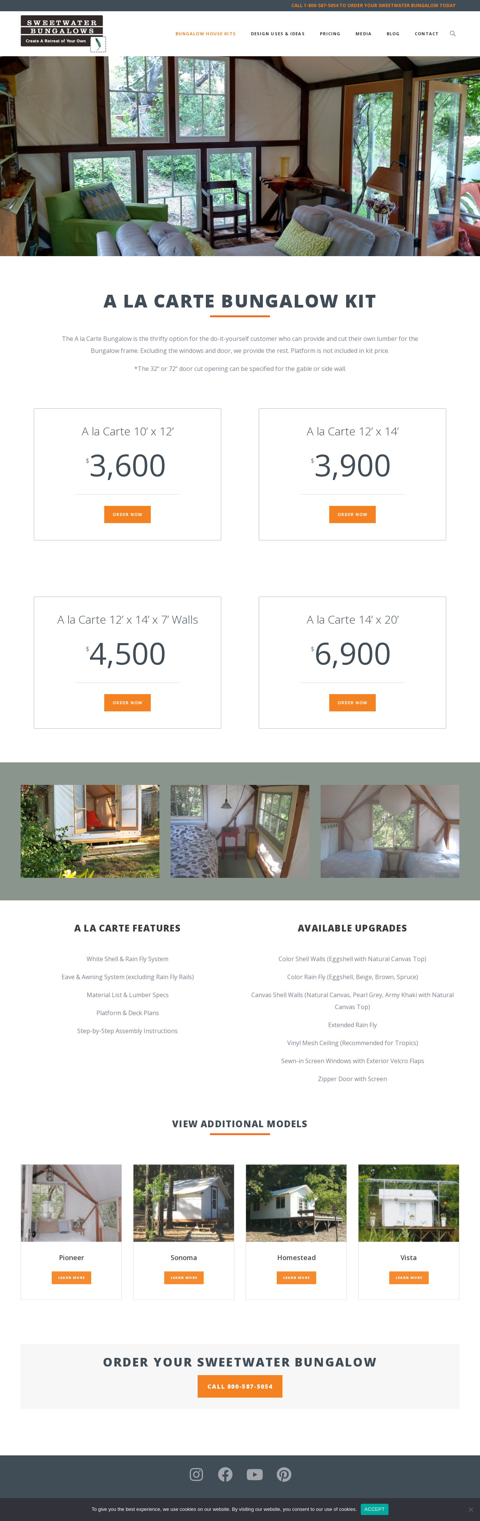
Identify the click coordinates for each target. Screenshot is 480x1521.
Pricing (330, 33)
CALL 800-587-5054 (240, 1386)
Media (364, 33)
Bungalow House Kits (206, 33)
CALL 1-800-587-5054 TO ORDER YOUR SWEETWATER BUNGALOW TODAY (373, 5)
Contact (427, 33)
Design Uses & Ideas (278, 33)
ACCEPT (374, 1509)
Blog (393, 33)
